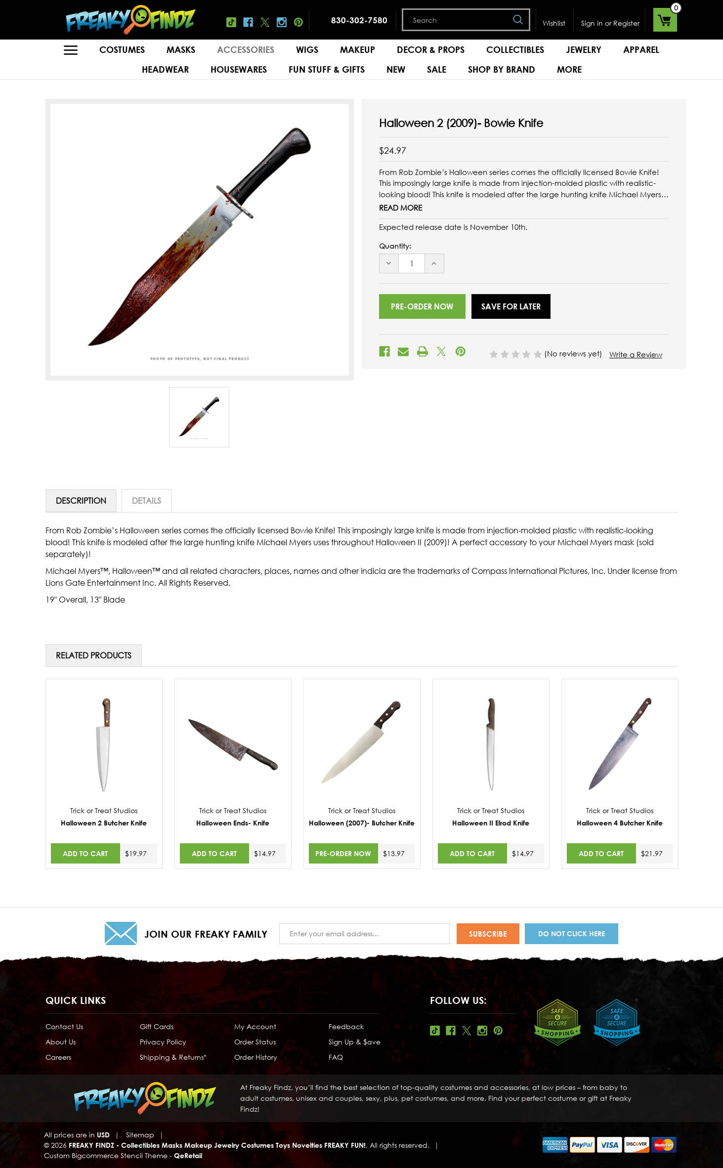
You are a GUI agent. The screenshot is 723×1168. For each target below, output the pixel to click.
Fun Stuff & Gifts (327, 69)
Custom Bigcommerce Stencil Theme (106, 1155)
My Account (255, 1026)
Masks (181, 49)
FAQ (336, 1057)
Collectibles (515, 49)
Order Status (255, 1042)
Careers (58, 1057)
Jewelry (583, 49)
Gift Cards (156, 1026)
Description (81, 501)
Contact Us (64, 1026)
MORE (569, 69)
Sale (436, 69)
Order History (255, 1057)
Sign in (592, 23)
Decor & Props (431, 49)
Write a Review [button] (635, 354)
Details (146, 501)
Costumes (122, 49)
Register (626, 23)
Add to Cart (85, 853)
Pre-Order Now (343, 853)
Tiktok (231, 22)
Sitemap (140, 1134)
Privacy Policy (163, 1042)
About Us (60, 1042)
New (395, 69)
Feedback (346, 1026)
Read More (400, 207)
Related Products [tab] (93, 655)
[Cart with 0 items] (665, 20)
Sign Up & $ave (355, 1042)
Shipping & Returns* (173, 1057)
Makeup (357, 49)
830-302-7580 (359, 20)
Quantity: (395, 246)
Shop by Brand (501, 69)
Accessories (245, 49)
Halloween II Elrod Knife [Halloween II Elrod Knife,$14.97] (490, 823)
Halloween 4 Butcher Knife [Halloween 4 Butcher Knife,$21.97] (620, 823)
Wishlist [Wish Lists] (554, 23)
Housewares (239, 69)
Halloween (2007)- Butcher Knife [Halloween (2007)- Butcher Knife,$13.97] (362, 823)
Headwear (165, 69)
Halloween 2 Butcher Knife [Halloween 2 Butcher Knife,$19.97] (104, 823)
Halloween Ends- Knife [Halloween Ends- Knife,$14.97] (232, 823)
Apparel (641, 49)
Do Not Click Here (571, 933)
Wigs (307, 49)
